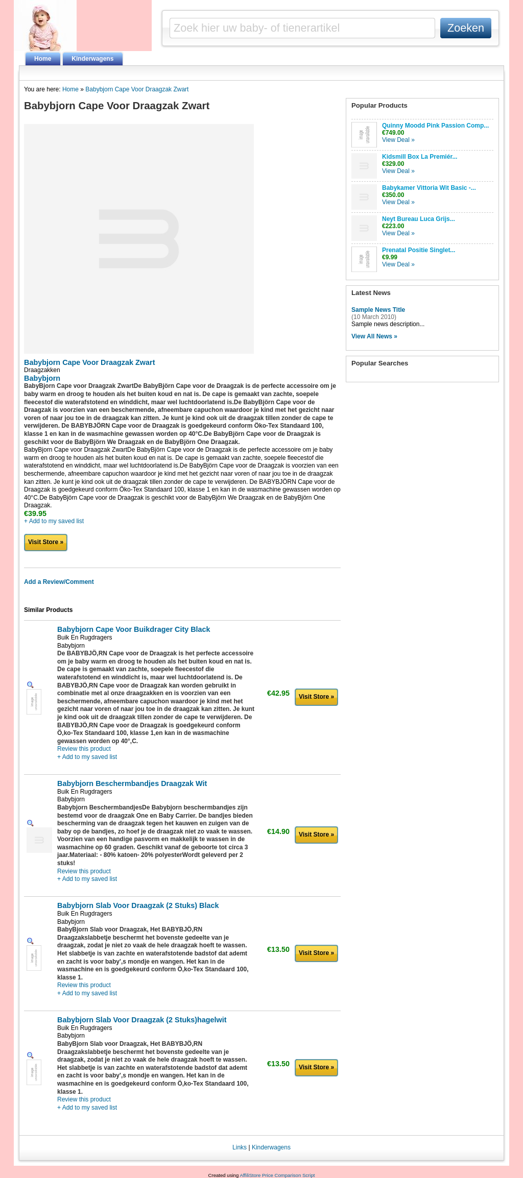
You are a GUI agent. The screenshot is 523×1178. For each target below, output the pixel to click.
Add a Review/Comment (59, 581)
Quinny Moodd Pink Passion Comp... (435, 125)
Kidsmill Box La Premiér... (419, 156)
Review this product (84, 748)
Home (42, 58)
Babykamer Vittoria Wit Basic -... (429, 187)
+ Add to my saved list (54, 521)
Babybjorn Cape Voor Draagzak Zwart (136, 89)
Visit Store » (45, 542)
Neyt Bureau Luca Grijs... (418, 219)
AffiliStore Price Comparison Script (277, 1175)
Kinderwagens (92, 58)
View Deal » (398, 139)
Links (239, 1147)
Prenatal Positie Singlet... (418, 250)
